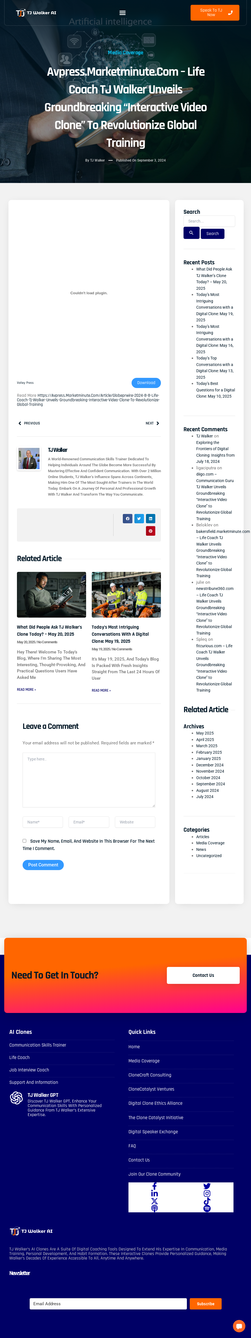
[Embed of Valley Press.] (89, 293)
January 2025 (208, 771)
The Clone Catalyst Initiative (162, 1128)
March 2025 (207, 759)
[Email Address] (108, 1314)
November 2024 (211, 784)
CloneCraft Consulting (155, 1085)
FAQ (133, 1156)
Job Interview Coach (33, 1080)
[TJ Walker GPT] (16, 1109)
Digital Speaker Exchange (159, 1142)
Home (135, 1057)
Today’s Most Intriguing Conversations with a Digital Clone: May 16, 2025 (215, 339)
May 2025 (205, 746)
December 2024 (211, 778)
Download (146, 383)
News (201, 862)
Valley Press (26, 383)
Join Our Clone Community (160, 1184)
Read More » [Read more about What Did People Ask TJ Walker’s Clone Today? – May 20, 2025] (27, 697)
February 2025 (209, 765)
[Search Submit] (191, 233)
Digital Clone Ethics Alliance (161, 1113)
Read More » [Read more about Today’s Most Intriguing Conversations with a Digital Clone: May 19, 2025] (102, 691)
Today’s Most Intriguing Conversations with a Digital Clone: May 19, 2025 (124, 635)
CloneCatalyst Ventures (156, 1099)
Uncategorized (209, 868)
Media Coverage (125, 45)
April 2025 (205, 752)
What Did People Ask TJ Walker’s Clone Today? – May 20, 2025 (46, 635)
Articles (203, 849)
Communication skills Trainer (44, 1055)
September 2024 (211, 797)
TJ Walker (205, 442)
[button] (122, 13)
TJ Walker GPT (48, 1105)
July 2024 (205, 809)
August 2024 (208, 803)
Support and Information (39, 1093)
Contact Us (141, 1170)
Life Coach (21, 1067)
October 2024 (208, 791)
